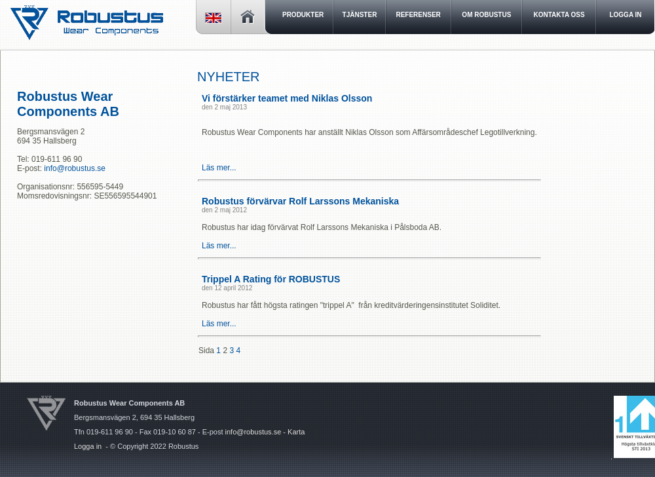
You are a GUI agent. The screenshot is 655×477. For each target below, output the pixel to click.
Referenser (418, 14)
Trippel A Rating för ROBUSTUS (271, 279)
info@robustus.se (74, 168)
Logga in (88, 446)
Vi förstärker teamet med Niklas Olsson (287, 98)
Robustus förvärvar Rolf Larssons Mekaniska (300, 201)
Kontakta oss (559, 14)
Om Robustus (486, 14)
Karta (296, 432)
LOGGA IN (625, 14)
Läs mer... (219, 167)
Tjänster (360, 14)
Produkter (303, 14)
